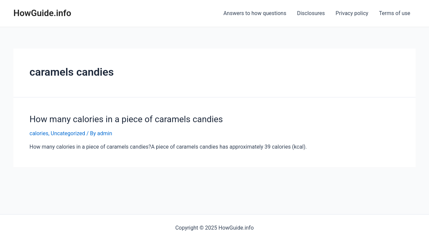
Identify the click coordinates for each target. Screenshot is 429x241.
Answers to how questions (254, 13)
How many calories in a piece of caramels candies (126, 119)
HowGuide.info (42, 13)
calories (38, 133)
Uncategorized (68, 133)
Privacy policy (351, 13)
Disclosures (311, 13)
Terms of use (394, 13)
